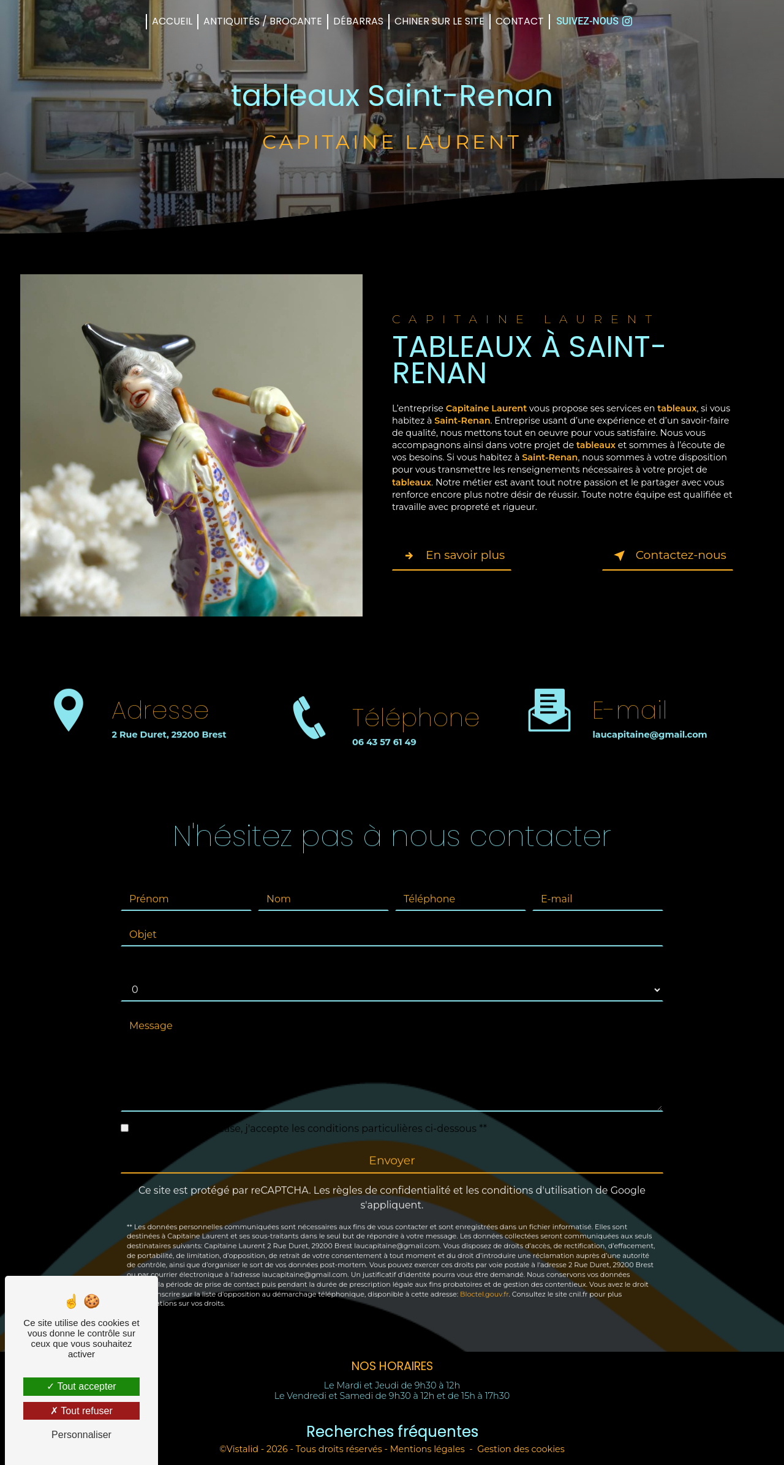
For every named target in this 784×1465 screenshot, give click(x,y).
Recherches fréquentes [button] (392, 1432)
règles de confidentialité (392, 1178)
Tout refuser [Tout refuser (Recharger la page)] (81, 1411)
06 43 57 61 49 (384, 754)
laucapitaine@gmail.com (649, 722)
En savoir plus (453, 555)
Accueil (172, 21)
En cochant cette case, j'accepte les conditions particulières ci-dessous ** (310, 1116)
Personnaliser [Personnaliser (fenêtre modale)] (81, 1434)
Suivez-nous (594, 21)
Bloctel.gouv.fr (484, 1282)
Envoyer (392, 1148)
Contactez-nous (666, 555)
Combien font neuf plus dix (187, 953)
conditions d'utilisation (537, 1178)
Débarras (358, 21)
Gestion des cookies (521, 1449)
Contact (520, 21)
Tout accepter (81, 1386)
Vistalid (242, 1449)
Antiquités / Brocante (262, 21)
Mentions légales (427, 1449)
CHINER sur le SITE (439, 21)
